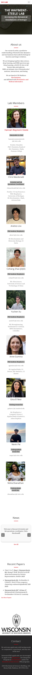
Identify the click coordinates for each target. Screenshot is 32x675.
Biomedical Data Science (10, 662)
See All (16, 544)
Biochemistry (16, 77)
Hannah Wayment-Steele (16, 129)
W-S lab (4, 2)
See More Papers (6, 597)
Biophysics (16, 657)
